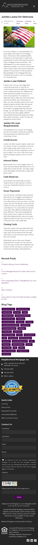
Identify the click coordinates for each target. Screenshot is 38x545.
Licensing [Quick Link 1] (4, 404)
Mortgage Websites (15, 534)
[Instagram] (35, 540)
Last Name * (6, 436)
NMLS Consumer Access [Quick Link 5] (9, 418)
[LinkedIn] (31, 540)
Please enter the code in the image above (15, 488)
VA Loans (34, 22)
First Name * (6, 428)
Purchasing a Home (19, 22)
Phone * (4, 452)
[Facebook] (28, 540)
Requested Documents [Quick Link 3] (9, 411)
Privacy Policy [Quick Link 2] (6, 407)
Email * (4, 444)
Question (5, 472)
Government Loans (28, 22)
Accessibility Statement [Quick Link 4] (9, 414)
